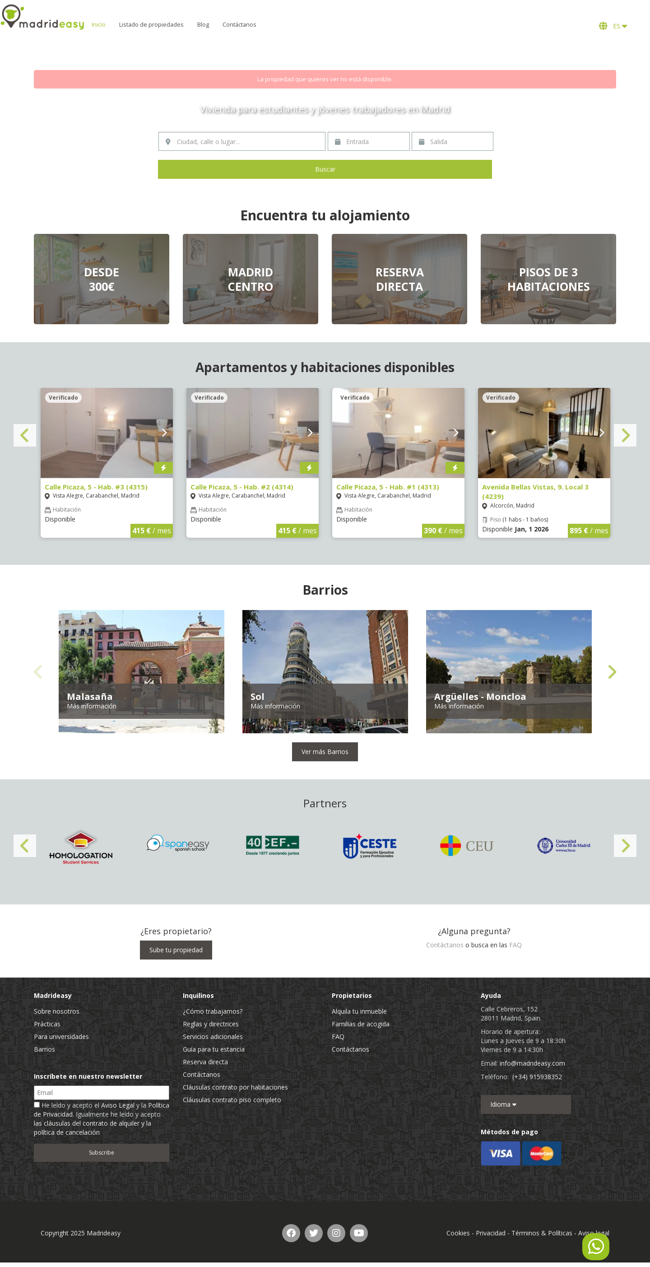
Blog (231, 24)
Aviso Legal (118, 1105)
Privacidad (491, 1233)
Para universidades (61, 1036)
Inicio (127, 24)
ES (613, 26)
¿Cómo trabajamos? (212, 1011)
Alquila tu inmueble (359, 1011)
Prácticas (47, 1024)
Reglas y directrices (211, 1024)
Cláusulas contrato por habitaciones (235, 1087)
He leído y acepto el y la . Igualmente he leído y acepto (101, 1119)
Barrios (44, 1049)
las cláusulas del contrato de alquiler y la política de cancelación (92, 1128)
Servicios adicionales (213, 1036)
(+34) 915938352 (537, 1076)
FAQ (515, 945)
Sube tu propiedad (176, 950)
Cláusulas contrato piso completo (232, 1099)
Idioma (503, 1104)
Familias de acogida (361, 1024)
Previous (25, 435)
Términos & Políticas (541, 1233)
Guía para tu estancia (214, 1049)
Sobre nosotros (56, 1011)
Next (625, 435)
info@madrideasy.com (532, 1063)
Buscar (325, 169)
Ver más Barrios (325, 751)
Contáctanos (267, 24)
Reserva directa (205, 1061)
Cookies (458, 1233)
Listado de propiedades (179, 24)
